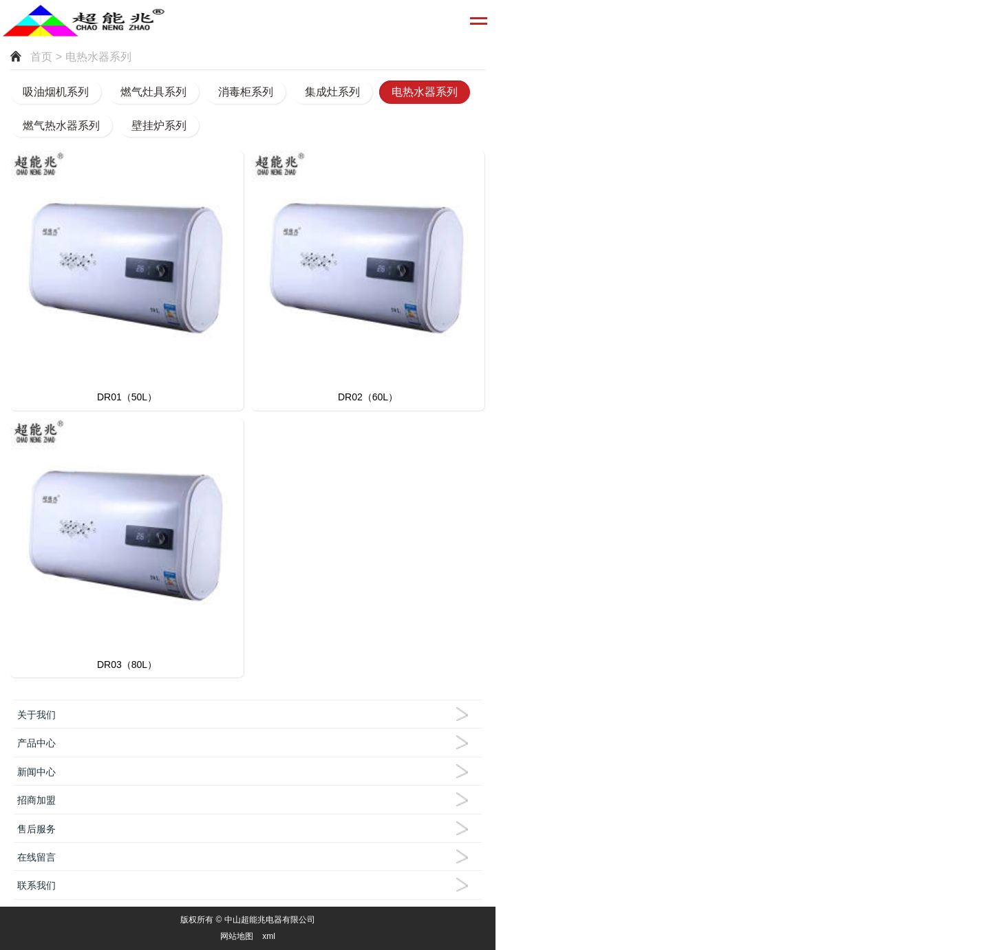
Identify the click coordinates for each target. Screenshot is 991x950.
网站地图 (236, 936)
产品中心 (36, 742)
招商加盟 (36, 800)
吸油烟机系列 (56, 92)
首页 (41, 57)
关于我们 (36, 714)
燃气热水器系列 (61, 125)
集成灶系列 (332, 92)
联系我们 (36, 885)
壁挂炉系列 (159, 125)
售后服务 (36, 828)
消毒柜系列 (245, 92)
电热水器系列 (425, 92)
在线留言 (36, 857)
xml (268, 936)
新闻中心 (36, 771)
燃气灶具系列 (153, 92)
